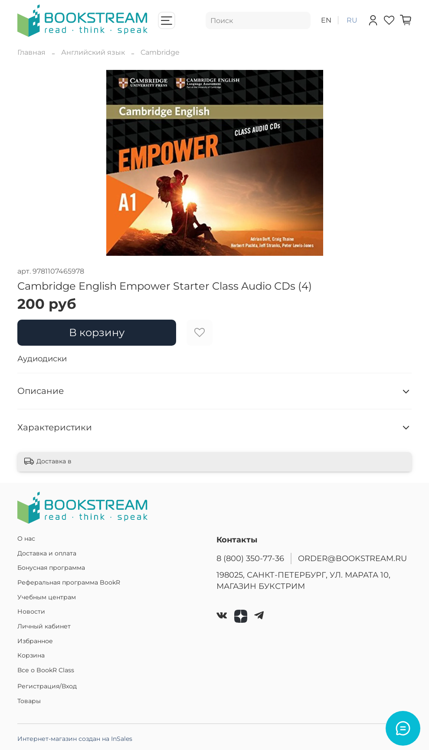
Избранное (35, 641)
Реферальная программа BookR (68, 582)
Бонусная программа (51, 568)
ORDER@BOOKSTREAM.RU (352, 558)
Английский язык (93, 52)
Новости (31, 611)
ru (352, 20)
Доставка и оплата (46, 553)
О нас (26, 538)
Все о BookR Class (45, 670)
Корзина (31, 655)
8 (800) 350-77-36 (250, 558)
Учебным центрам (46, 597)
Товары (29, 701)
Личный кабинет (44, 626)
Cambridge (160, 52)
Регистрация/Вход (47, 686)
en (326, 20)
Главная (31, 52)
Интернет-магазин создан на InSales (74, 739)
